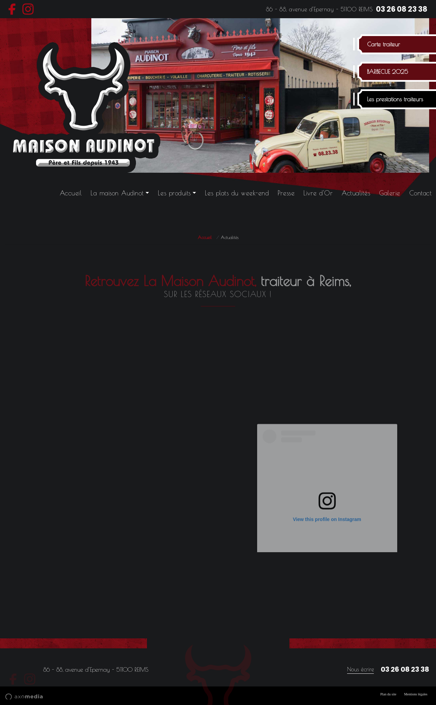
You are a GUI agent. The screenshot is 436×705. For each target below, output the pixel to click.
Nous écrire (360, 669)
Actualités (356, 193)
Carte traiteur (383, 44)
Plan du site (388, 694)
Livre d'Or (318, 193)
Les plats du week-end (237, 193)
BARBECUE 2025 (387, 71)
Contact (420, 193)
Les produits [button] (174, 193)
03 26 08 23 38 (401, 9)
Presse (286, 193)
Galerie (389, 193)
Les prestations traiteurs (395, 99)
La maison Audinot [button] (117, 193)
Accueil (71, 193)
